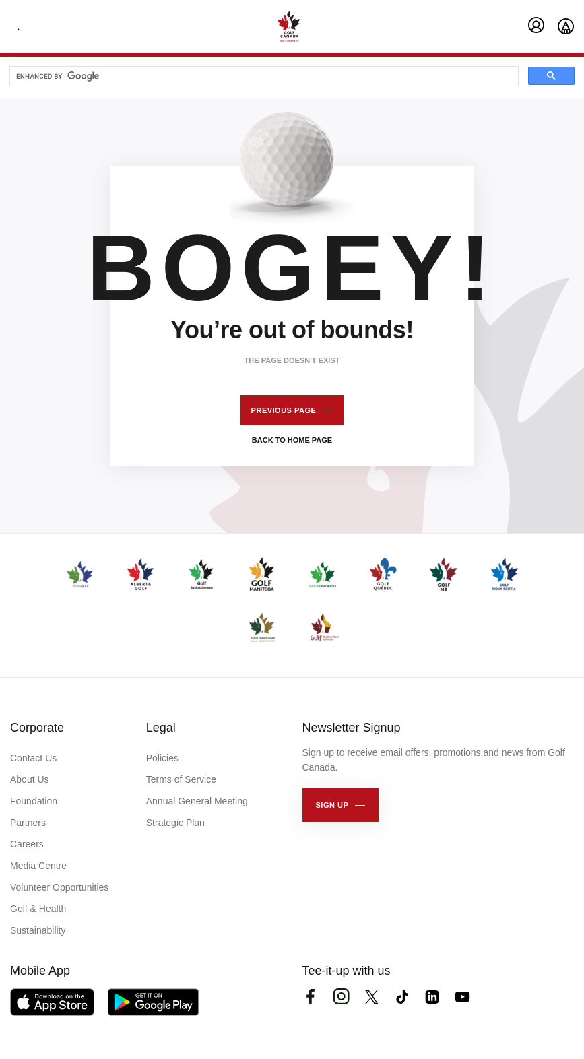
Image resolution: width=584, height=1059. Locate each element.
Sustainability (38, 930)
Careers (27, 844)
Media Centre (38, 865)
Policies (162, 757)
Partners (28, 822)
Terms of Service (181, 779)
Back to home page (292, 440)
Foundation (33, 801)
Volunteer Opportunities (59, 887)
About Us (29, 779)
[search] (262, 77)
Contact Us (33, 757)
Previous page (284, 410)
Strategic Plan (175, 822)
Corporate (37, 727)
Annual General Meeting (197, 801)
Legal (161, 727)
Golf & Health (38, 908)
